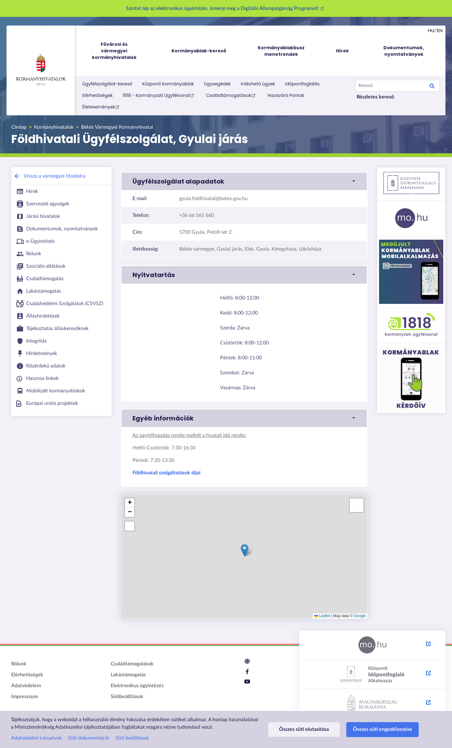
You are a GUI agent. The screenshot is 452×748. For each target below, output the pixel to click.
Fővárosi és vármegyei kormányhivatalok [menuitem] (120, 51)
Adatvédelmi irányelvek (36, 738)
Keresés (432, 87)
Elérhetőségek (97, 95)
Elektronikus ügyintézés (137, 685)
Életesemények (101, 106)
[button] (244, 181)
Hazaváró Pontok (285, 95)
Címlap (18, 127)
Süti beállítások (132, 738)
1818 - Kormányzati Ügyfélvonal (159, 95)
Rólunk (18, 663)
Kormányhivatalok (40, 67)
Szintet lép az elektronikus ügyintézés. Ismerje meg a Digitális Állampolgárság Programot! (226, 8)
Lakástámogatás (128, 674)
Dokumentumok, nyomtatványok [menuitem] (403, 51)
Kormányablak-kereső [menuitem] (198, 51)
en (440, 31)
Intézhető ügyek (258, 84)
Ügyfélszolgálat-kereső (107, 84)
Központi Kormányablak (168, 84)
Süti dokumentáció (88, 738)
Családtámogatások (231, 95)
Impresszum (24, 696)
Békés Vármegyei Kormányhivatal (117, 127)
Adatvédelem (26, 685)
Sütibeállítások (127, 696)
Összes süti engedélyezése (382, 729)
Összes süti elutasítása (304, 729)
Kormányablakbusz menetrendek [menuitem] (281, 51)
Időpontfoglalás (302, 84)
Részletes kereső (375, 96)
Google (360, 616)
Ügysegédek (217, 84)
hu (431, 31)
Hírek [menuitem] (342, 51)
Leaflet (322, 616)
